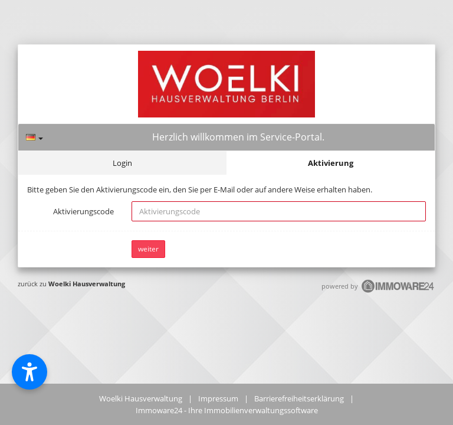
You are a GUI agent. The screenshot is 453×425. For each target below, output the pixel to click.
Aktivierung (330, 163)
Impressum (218, 398)
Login (122, 163)
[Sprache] (34, 137)
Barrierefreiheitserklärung (299, 398)
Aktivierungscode (83, 211)
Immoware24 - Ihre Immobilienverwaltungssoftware (227, 410)
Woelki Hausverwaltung (86, 283)
